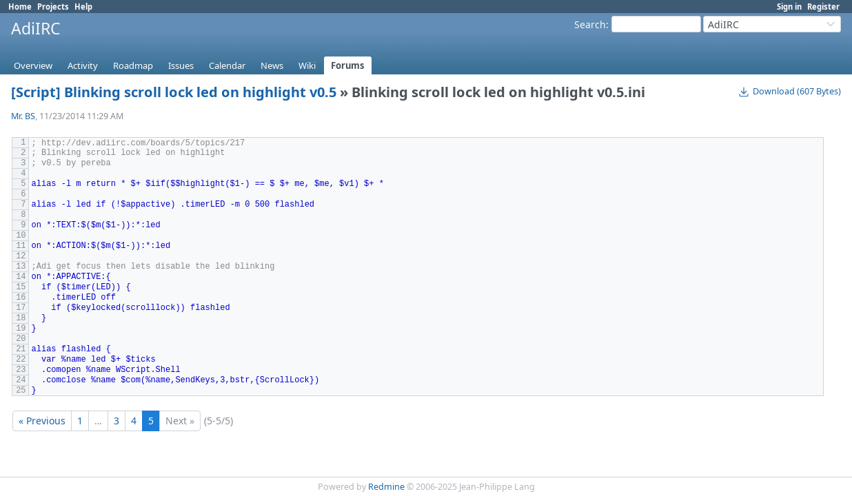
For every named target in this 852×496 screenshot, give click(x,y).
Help (83, 6)
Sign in (789, 6)
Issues (181, 65)
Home (20, 6)
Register (823, 6)
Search (590, 24)
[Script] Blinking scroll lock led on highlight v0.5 (173, 92)
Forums (348, 65)
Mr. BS (23, 116)
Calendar (227, 65)
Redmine (386, 487)
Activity (83, 65)
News (272, 65)
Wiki (307, 65)
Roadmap (133, 65)
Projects (53, 6)
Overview (33, 65)
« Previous (42, 420)
